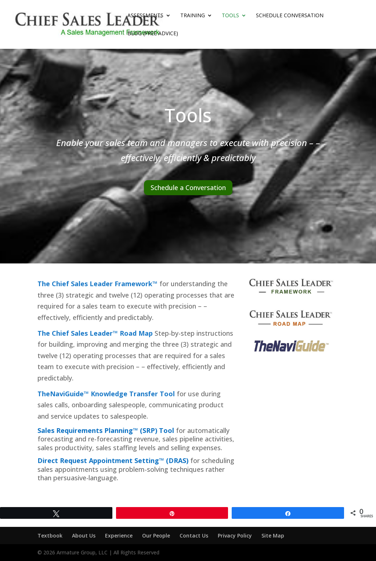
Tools (230, 16)
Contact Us (194, 535)
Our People (156, 535)
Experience (119, 535)
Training (192, 16)
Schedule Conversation (289, 16)
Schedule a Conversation (188, 187)
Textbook (49, 535)
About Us (83, 535)
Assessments (145, 16)
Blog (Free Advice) (152, 34)
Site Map (272, 535)
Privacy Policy (235, 535)
